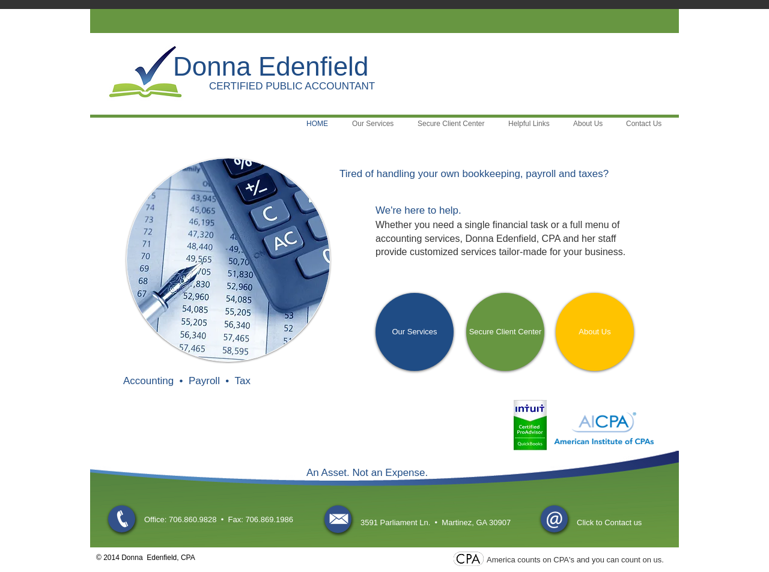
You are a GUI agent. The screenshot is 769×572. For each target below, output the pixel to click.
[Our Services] (414, 332)
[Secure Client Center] (505, 332)
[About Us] (595, 332)
